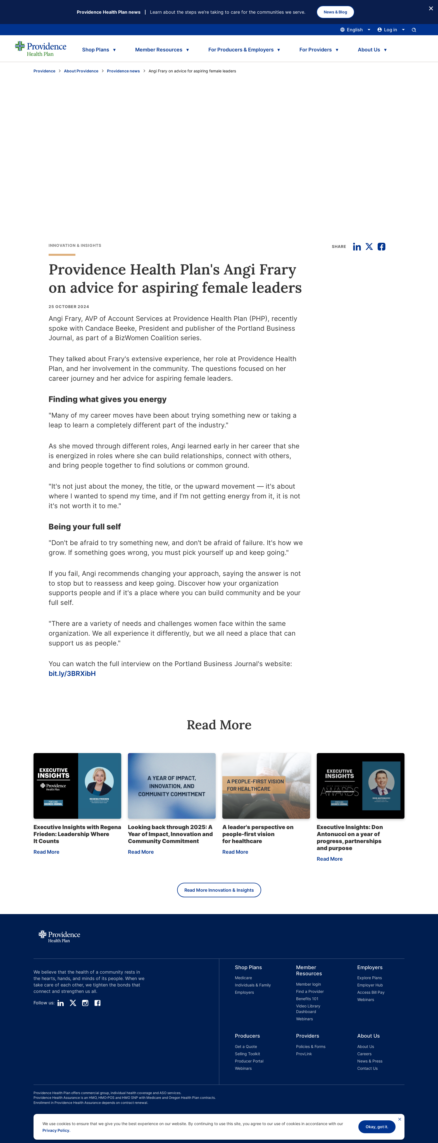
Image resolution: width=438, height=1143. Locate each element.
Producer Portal (249, 1061)
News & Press (369, 1061)
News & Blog (335, 12)
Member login (308, 984)
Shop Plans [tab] (95, 50)
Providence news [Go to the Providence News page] (123, 70)
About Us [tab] (369, 50)
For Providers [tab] (315, 50)
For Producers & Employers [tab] (241, 50)
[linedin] (61, 1003)
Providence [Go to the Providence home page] (44, 70)
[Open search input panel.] (414, 29)
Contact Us (367, 1068)
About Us (365, 1046)
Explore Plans (369, 977)
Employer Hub (370, 985)
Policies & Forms (310, 1046)
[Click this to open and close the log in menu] (391, 29)
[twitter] (73, 1003)
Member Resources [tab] (158, 50)
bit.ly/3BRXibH (72, 673)
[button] (249, 993)
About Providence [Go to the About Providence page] (81, 70)
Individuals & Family (253, 985)
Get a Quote (246, 1046)
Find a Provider (310, 991)
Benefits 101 (307, 998)
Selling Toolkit (247, 1053)
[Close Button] (431, 8)
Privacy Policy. (56, 1130)
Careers (364, 1053)
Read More (46, 852)
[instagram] (85, 1003)
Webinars (304, 1018)
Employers (244, 992)
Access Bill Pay (371, 992)
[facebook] (97, 1003)
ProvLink (304, 1053)
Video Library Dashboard (308, 1009)
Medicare (243, 977)
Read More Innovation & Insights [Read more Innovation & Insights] (219, 890)
